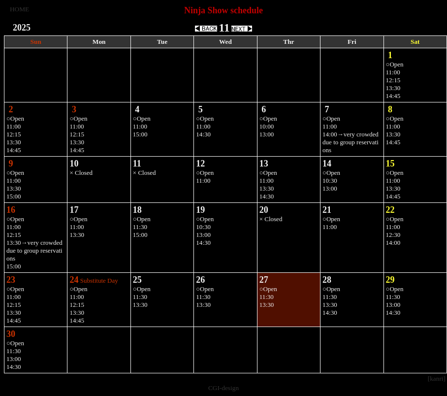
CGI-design (223, 388)
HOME (19, 9)
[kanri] (437, 378)
